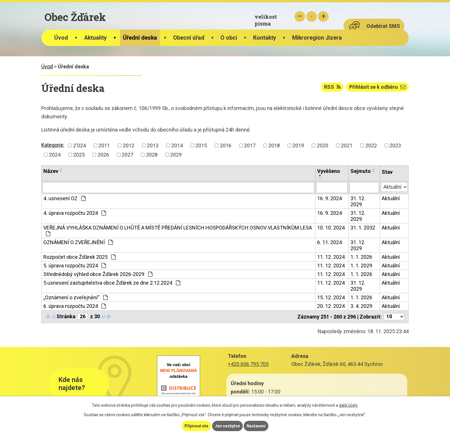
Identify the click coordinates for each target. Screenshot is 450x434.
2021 (346, 145)
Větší (323, 16)
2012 (128, 145)
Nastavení (256, 426)
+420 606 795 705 (248, 364)
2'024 (79, 145)
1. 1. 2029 (361, 266)
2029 (176, 155)
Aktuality (95, 37)
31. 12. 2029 (357, 201)
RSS (332, 87)
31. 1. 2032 (362, 228)
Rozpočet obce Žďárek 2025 (79, 257)
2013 (152, 145)
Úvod (61, 37)
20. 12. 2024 (331, 306)
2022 (371, 145)
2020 (322, 145)
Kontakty (264, 37)
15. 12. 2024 (331, 297)
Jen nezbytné (227, 426)
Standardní (311, 16)
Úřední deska (140, 37)
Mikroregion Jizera (317, 37)
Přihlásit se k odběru (377, 87)
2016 (225, 145)
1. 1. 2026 (361, 257)
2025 (79, 155)
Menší (299, 16)
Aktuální (391, 198)
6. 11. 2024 (329, 242)
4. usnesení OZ (64, 198)
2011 (104, 145)
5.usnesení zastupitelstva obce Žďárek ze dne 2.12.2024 (111, 283)
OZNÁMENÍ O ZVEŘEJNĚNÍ (78, 242)
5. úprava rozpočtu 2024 (74, 266)
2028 (152, 155)
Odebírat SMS (383, 26)
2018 (274, 145)
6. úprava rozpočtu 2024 (74, 306)
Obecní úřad (188, 37)
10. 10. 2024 (331, 228)
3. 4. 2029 (361, 306)
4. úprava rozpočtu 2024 (74, 213)
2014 (177, 145)
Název (50, 171)
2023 (395, 145)
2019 (298, 145)
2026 (103, 155)
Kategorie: (52, 145)
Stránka (66, 316)
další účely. (348, 405)
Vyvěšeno (328, 171)
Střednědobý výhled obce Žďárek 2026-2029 (97, 274)
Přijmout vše (196, 426)
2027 (127, 155)
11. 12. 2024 (331, 257)
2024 (55, 155)
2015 (201, 145)
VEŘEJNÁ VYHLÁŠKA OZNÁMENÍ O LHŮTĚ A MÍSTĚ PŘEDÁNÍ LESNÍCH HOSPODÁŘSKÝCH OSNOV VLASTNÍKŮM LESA (177, 230)
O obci (228, 37)
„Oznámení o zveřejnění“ (75, 297)
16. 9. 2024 (329, 198)
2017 (249, 145)
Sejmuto (360, 171)
